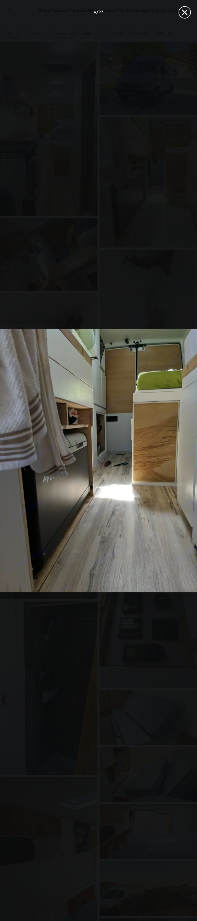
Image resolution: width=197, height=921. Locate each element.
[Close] (185, 12)
